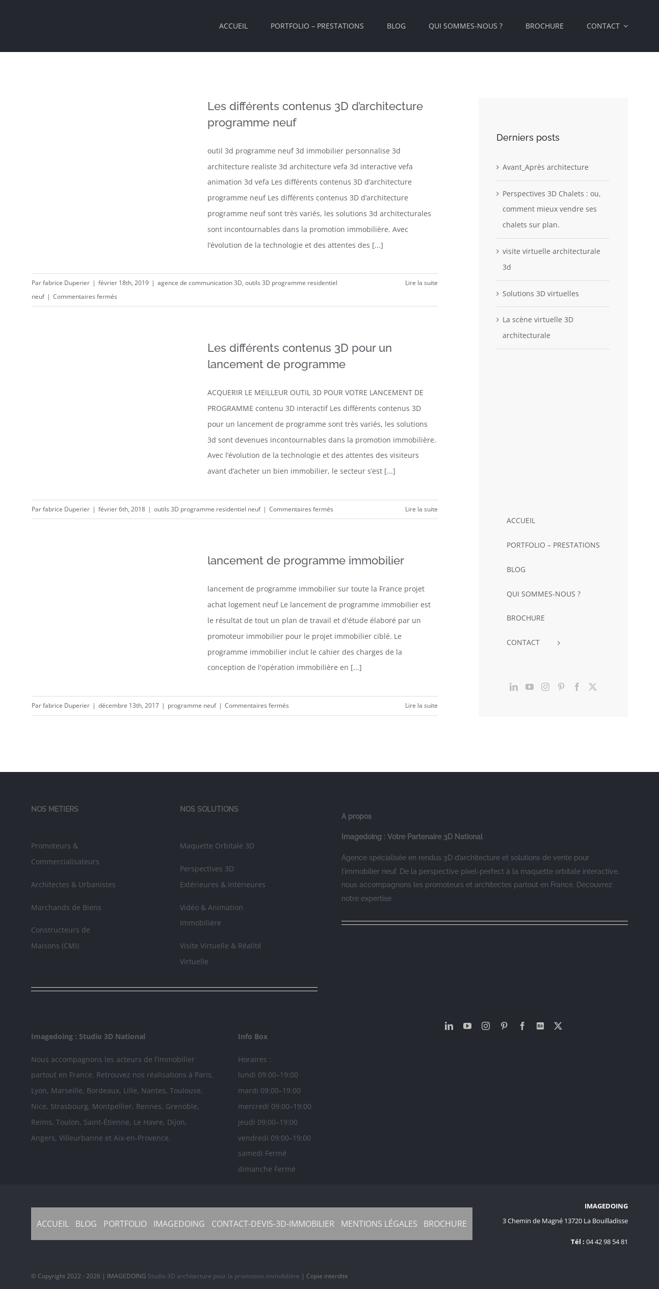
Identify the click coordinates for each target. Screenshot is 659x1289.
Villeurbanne (81, 1138)
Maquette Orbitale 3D (217, 845)
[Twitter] (593, 687)
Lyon (39, 1090)
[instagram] (486, 1026)
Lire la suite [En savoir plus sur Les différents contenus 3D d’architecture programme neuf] (421, 282)
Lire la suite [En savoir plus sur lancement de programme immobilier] (421, 705)
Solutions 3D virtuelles (541, 293)
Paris (203, 1074)
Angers (43, 1138)
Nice (38, 1106)
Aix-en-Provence (141, 1138)
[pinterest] (504, 1026)
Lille (130, 1090)
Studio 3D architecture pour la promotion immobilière (224, 1276)
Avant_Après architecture (546, 167)
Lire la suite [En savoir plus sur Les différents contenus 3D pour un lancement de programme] (421, 509)
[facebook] (522, 1026)
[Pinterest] (561, 687)
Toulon (68, 1122)
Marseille (67, 1090)
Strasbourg (69, 1106)
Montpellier (112, 1106)
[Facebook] (577, 687)
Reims (41, 1122)
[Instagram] (545, 687)
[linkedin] (449, 1026)
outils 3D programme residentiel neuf (207, 509)
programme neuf (192, 705)
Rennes (149, 1106)
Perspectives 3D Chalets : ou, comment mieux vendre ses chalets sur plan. (552, 209)
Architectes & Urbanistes (73, 884)
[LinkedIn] (514, 687)
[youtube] (467, 1026)
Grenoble (181, 1106)
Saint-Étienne (106, 1122)
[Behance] (540, 1026)
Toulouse (185, 1090)
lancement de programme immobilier (305, 560)
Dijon (176, 1122)
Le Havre (148, 1122)
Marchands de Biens (66, 907)
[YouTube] (529, 687)
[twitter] (558, 1026)
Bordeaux (103, 1090)
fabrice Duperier (66, 282)
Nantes (153, 1090)
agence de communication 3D (199, 282)
